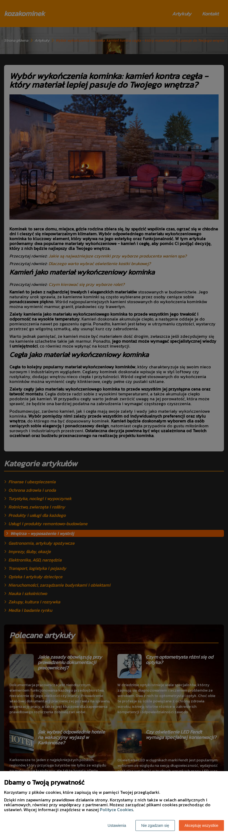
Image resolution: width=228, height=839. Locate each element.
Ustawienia (117, 825)
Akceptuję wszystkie (201, 825)
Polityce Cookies (116, 809)
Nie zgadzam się (155, 825)
